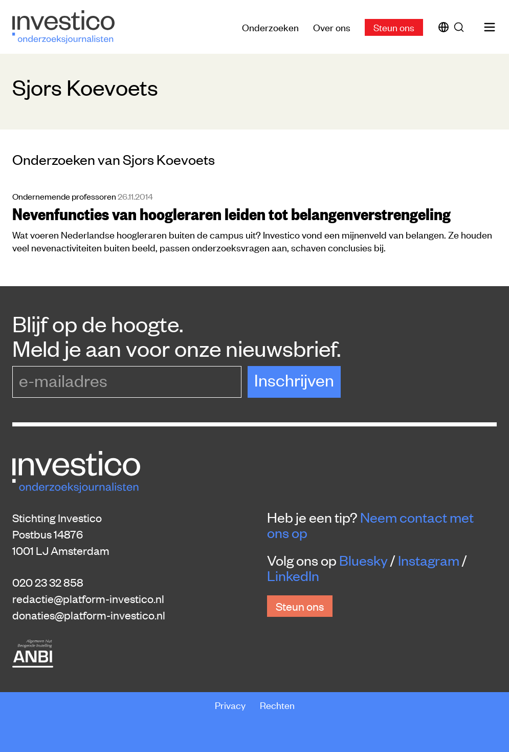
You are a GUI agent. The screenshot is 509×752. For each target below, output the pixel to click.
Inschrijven (294, 380)
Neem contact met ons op (370, 524)
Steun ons (393, 26)
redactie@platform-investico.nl (88, 598)
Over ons (331, 26)
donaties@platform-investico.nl (88, 615)
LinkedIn (293, 575)
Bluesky (363, 560)
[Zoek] (461, 27)
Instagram (428, 560)
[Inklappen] (490, 670)
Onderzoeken (270, 26)
